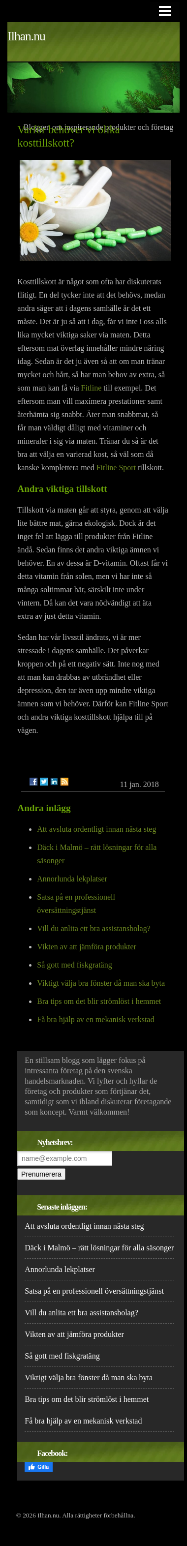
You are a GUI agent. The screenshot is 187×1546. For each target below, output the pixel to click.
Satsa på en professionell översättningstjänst (94, 1291)
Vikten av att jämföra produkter (86, 946)
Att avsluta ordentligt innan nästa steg (96, 829)
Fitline (91, 388)
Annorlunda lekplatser (72, 879)
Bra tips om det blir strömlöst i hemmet (99, 1001)
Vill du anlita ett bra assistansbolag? (94, 928)
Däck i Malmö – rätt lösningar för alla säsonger (99, 1247)
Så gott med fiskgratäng (74, 965)
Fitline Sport (116, 467)
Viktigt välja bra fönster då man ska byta (101, 983)
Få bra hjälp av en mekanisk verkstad (95, 1019)
